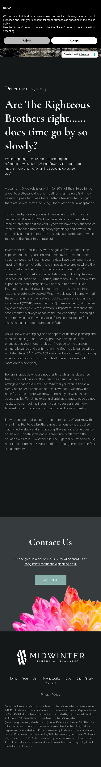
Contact (50, 683)
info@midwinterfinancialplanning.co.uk (50, 564)
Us (35, 678)
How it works (51, 678)
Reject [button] (27, 40)
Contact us (50, 580)
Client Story (85, 678)
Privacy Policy (50, 694)
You (25, 678)
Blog (68, 678)
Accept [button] (74, 40)
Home (12, 678)
